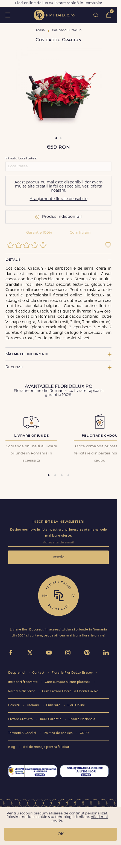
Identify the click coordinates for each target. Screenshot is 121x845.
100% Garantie (51, 719)
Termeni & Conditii (22, 733)
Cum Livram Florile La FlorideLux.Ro (70, 691)
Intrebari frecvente (23, 682)
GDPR (84, 733)
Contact (38, 672)
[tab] (48, 475)
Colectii (14, 705)
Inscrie (58, 557)
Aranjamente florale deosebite (58, 199)
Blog (12, 747)
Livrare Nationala (82, 719)
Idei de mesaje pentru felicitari (46, 747)
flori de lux (54, 15)
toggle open (8, 15)
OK (61, 834)
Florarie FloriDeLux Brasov (72, 672)
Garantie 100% (39, 232)
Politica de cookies (58, 733)
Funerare (53, 705)
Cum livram (80, 232)
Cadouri (33, 705)
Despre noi (17, 672)
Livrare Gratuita (21, 719)
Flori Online (76, 705)
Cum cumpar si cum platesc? (68, 682)
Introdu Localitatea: (21, 158)
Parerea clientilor (22, 691)
